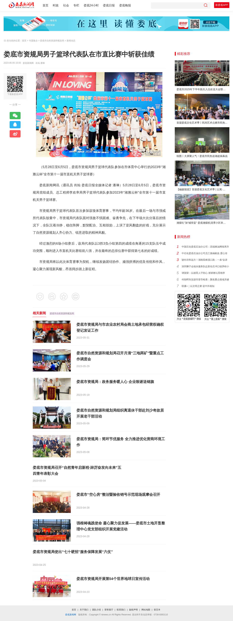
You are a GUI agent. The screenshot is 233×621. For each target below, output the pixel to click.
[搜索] (205, 5)
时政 (56, 5)
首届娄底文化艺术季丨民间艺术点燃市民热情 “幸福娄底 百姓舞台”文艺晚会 (203, 122)
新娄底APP (221, 4)
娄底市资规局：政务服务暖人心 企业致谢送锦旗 (115, 382)
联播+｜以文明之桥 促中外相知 (198, 286)
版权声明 (133, 609)
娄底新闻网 (28, 63)
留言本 (157, 609)
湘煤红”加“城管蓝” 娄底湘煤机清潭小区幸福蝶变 (203, 222)
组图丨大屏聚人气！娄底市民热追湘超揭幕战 (202, 156)
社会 (66, 5)
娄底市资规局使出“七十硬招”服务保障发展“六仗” (73, 552)
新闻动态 (71, 40)
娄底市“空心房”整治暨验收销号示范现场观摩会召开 (118, 494)
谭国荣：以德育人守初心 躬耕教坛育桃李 (203, 273)
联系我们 (121, 609)
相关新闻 (39, 313)
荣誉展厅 (108, 609)
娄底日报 (109, 5)
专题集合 (33, 40)
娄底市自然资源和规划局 (52, 40)
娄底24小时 (91, 5)
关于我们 (84, 609)
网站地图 (145, 609)
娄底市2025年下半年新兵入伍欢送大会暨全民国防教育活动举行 (203, 89)
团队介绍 (96, 609)
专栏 (76, 5)
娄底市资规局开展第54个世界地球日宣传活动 (113, 579)
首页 (45, 5)
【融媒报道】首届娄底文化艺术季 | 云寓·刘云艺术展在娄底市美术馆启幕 (203, 189)
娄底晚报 (125, 5)
